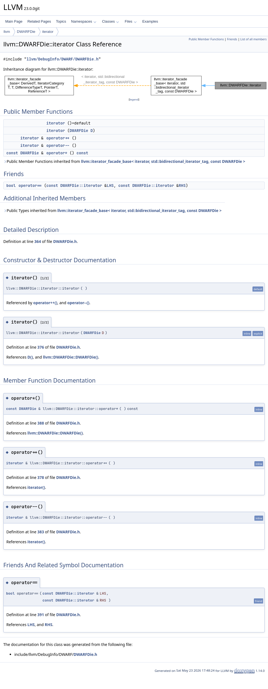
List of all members (253, 39)
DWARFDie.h (65, 241)
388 (40, 423)
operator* (56, 152)
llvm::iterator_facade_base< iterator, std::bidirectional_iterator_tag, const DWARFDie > (163, 161)
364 (37, 241)
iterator (47, 32)
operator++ (58, 138)
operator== (30, 185)
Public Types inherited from (112, 210)
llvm (7, 32)
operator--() (78, 302)
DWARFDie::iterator (81, 185)
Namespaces (83, 21)
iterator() (36, 487)
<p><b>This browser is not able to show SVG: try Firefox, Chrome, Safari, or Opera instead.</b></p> (135, 84)
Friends (232, 39)
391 (40, 614)
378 (40, 477)
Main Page (13, 21)
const (12, 152)
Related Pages (39, 21)
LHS (110, 185)
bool (11, 185)
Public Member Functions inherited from (124, 161)
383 (40, 531)
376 (40, 347)
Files (130, 21)
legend (134, 99)
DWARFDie (26, 32)
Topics (61, 21)
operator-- (58, 145)
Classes (110, 21)
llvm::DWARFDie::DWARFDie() (70, 357)
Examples (150, 21)
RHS (182, 185)
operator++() (45, 302)
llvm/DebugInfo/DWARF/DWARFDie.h (62, 59)
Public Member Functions (206, 39)
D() (30, 357)
